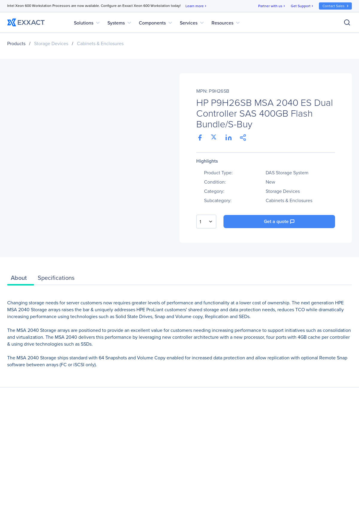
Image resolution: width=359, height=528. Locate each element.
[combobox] (206, 221)
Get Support (302, 6)
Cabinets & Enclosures (100, 43)
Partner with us (272, 6)
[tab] (20, 279)
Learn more (196, 6)
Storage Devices (51, 43)
